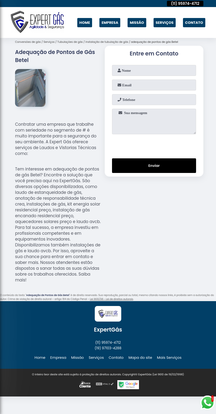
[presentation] (154, 144)
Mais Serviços (169, 356)
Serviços (164, 22)
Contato (194, 22)
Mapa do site (140, 356)
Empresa (108, 22)
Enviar (154, 165)
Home (83, 22)
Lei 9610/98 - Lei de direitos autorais (111, 298)
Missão (136, 22)
